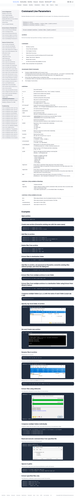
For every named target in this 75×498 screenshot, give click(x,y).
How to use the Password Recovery (9, 33)
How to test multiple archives (8, 127)
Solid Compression (6, 58)
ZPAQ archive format (6, 56)
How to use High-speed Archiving (9, 67)
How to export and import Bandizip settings (10, 93)
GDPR (41, 495)
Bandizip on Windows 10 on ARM (8, 102)
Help (47, 4)
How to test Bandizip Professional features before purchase (10, 38)
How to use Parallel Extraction (8, 82)
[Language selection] (71, 2)
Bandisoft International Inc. (69, 495)
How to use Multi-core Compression (9, 65)
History (43, 4)
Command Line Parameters (8, 98)
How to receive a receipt (7, 20)
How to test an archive (7, 88)
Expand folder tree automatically (8, 84)
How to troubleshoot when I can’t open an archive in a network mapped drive (10, 132)
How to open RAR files (6, 60)
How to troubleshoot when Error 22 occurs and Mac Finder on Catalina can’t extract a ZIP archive (10, 121)
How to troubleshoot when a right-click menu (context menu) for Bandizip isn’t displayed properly (10, 118)
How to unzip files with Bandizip (8, 46)
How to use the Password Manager (9, 29)
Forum (54, 1)
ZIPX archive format (6, 53)
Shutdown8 (30, 495)
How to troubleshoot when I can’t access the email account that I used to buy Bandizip (10, 109)
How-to (51, 4)
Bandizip (8, 495)
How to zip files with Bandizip (8, 44)
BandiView (30, 1)
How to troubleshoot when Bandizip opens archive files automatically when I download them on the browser (10, 113)
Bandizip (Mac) (23, 1)
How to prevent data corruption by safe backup (10, 86)
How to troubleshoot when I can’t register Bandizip (10, 107)
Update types (5, 96)
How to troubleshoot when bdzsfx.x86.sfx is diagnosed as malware (10, 135)
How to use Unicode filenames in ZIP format (10, 51)
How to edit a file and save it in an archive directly (10, 74)
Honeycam (35, 1)
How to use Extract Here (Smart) (9, 47)
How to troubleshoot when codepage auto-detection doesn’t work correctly (10, 111)
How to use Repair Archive (7, 31)
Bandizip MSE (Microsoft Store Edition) (10, 18)
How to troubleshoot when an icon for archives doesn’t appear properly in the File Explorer (10, 114)
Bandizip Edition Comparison (8, 17)
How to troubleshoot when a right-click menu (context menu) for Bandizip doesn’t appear (10, 116)
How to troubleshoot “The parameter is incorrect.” (10, 128)
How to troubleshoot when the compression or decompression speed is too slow (10, 120)
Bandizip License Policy (7, 13)
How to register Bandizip (7, 15)
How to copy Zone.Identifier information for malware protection (10, 89)
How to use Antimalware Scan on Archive (10, 36)
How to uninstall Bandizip (7, 95)
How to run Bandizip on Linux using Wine (10, 137)
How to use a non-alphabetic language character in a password (10, 125)
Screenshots (37, 4)
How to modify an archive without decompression (10, 70)
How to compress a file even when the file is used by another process (10, 81)
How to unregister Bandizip (7, 24)
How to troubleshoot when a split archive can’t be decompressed (10, 134)
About (34, 495)
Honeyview (41, 1)
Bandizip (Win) (16, 1)
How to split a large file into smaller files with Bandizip (10, 49)
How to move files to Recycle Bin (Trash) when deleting (10, 79)
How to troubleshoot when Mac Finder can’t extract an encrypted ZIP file (10, 123)
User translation (46, 495)
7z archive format (5, 54)
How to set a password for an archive (10, 75)
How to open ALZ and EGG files (8, 61)
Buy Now (31, 4)
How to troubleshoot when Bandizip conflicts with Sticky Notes (10, 130)
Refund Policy (5, 22)
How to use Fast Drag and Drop (8, 63)
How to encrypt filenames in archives (9, 77)
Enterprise (25, 4)
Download (19, 4)
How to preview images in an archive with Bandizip (10, 35)
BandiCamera (48, 1)
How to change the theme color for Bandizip (10, 91)
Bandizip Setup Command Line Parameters (10, 100)
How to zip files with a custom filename (10, 68)
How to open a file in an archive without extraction (10, 72)
